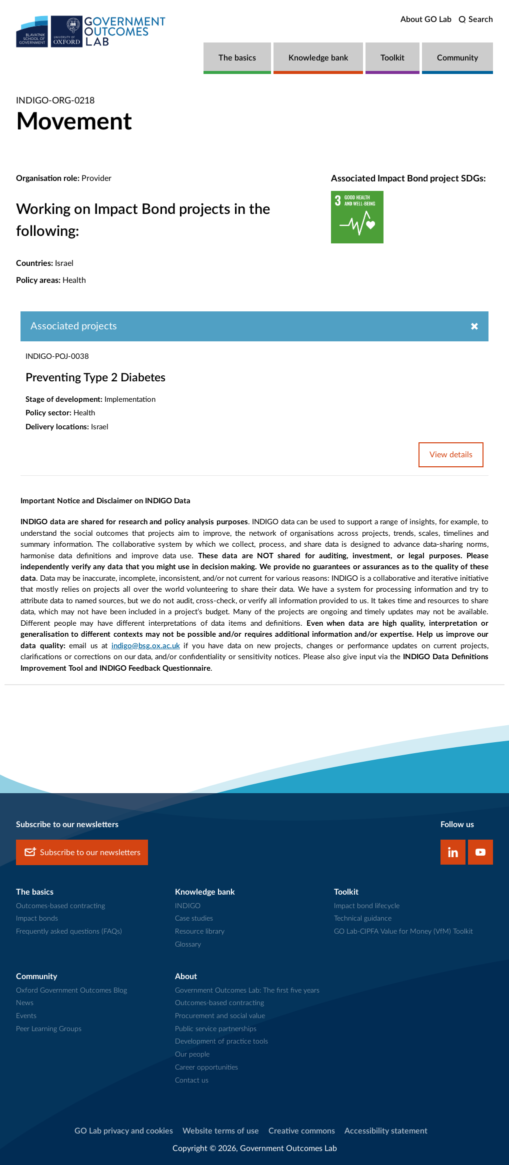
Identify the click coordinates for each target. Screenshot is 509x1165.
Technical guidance (363, 918)
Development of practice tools (221, 1041)
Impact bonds (37, 918)
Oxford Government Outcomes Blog (71, 990)
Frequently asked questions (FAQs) (69, 931)
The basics (237, 58)
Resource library (199, 931)
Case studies (194, 918)
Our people (192, 1054)
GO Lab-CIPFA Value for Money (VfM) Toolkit (403, 931)
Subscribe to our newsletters (82, 852)
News (25, 1003)
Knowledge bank (318, 58)
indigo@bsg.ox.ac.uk (146, 646)
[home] (91, 31)
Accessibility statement (386, 1131)
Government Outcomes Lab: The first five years (247, 990)
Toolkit (392, 58)
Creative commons (301, 1131)
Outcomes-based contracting (60, 906)
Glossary (188, 944)
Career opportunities (206, 1067)
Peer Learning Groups (49, 1029)
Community (457, 58)
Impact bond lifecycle (367, 906)
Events (26, 1016)
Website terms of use (220, 1131)
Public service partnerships (215, 1029)
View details (451, 455)
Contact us (191, 1080)
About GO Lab (426, 19)
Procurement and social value (220, 1016)
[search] (475, 19)
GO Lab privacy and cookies (123, 1131)
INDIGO (187, 906)
